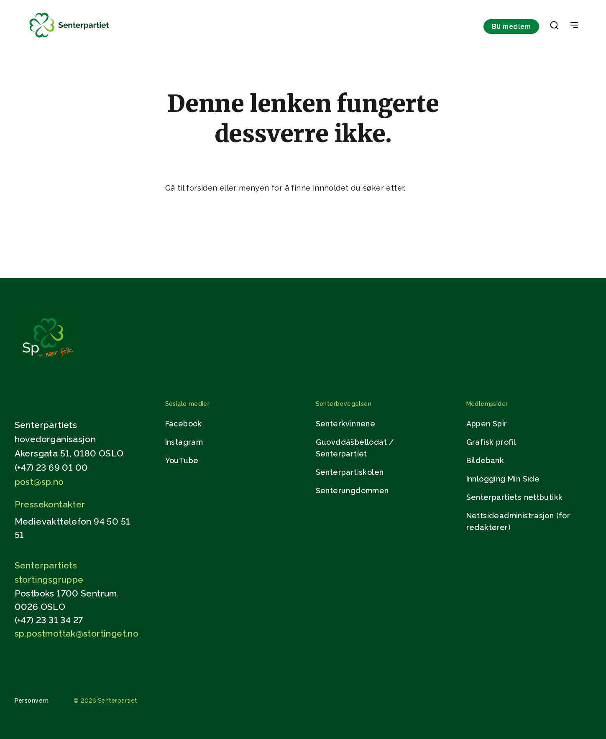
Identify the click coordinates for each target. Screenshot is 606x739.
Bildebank (485, 460)
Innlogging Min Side (503, 478)
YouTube (182, 460)
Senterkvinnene (346, 423)
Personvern (32, 700)
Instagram (184, 442)
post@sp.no (39, 482)
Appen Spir (486, 423)
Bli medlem (511, 27)
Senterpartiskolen (350, 472)
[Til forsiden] (69, 37)
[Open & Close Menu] (574, 26)
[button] (554, 26)
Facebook (183, 423)
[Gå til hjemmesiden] (48, 360)
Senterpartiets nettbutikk (514, 497)
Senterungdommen (352, 490)
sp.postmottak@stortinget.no (77, 633)
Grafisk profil (491, 442)
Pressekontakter (50, 504)
